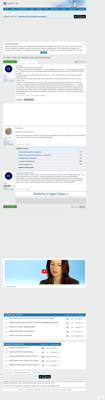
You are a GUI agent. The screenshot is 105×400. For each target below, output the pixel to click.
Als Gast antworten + (10, 61)
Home (6, 9)
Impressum (30, 389)
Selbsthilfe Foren (22, 9)
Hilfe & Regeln (55, 9)
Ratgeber (39, 9)
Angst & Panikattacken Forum (22, 372)
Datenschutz (37, 389)
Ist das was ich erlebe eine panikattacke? (27, 57)
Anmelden (82, 9)
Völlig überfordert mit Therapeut (21, 331)
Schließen (44, 52)
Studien (64, 9)
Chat (46, 9)
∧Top (101, 398)
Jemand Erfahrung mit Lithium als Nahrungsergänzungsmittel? (34, 322)
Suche (32, 9)
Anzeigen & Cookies (46, 389)
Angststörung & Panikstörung (39, 372)
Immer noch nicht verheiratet (20, 335)
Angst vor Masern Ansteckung (21, 352)
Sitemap (69, 389)
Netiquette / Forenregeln (60, 389)
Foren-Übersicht (8, 372)
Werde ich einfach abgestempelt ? (22, 327)
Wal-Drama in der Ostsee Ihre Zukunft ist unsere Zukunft (31, 318)
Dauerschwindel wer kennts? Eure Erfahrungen (28, 356)
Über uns (25, 389)
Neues (13, 9)
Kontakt (20, 389)
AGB (53, 389)
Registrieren (72, 9)
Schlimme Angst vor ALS (19, 347)
